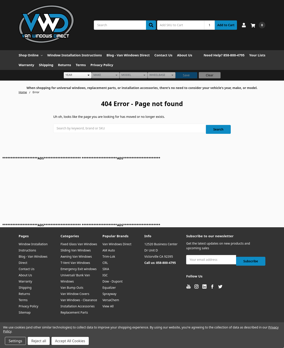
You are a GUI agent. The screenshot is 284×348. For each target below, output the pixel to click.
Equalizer (109, 285)
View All (108, 303)
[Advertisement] (135, 189)
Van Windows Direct (117, 241)
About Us (184, 55)
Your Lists (257, 55)
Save (186, 75)
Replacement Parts (74, 310)
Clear (209, 75)
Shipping (46, 65)
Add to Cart (225, 25)
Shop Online (31, 55)
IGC (105, 272)
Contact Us (163, 55)
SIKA (106, 266)
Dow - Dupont (113, 279)
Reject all (38, 340)
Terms (81, 65)
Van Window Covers (75, 291)
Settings (15, 340)
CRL (105, 260)
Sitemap (25, 310)
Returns (64, 65)
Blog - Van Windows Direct (128, 55)
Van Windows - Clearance (79, 297)
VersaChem (111, 297)
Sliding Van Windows (76, 247)
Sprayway (109, 291)
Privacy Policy (102, 65)
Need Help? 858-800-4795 (224, 55)
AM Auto (109, 247)
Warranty (26, 65)
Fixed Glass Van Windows (79, 241)
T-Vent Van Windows (75, 260)
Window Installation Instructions (74, 55)
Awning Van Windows (76, 254)
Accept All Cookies (70, 340)
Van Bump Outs (72, 285)
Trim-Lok (109, 254)
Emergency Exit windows (79, 266)
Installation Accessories (78, 303)
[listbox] (78, 75)
